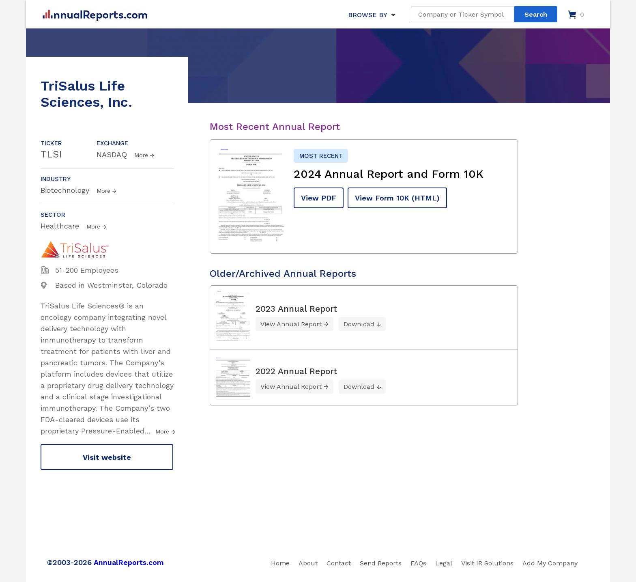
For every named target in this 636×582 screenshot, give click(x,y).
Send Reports (381, 563)
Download (359, 324)
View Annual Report (291, 324)
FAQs (418, 563)
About (308, 563)
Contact (339, 563)
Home (280, 563)
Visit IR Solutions (487, 563)
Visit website (107, 457)
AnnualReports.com (129, 562)
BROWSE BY (367, 15)
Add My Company (550, 563)
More (141, 155)
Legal (443, 563)
